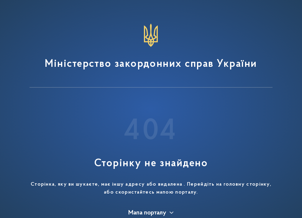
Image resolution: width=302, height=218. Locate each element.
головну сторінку (247, 184)
